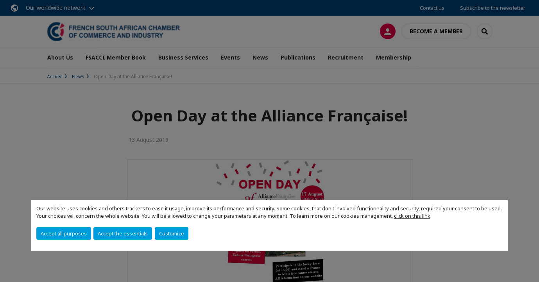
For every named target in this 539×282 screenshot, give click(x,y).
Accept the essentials (123, 233)
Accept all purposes (64, 233)
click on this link (412, 215)
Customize (171, 233)
